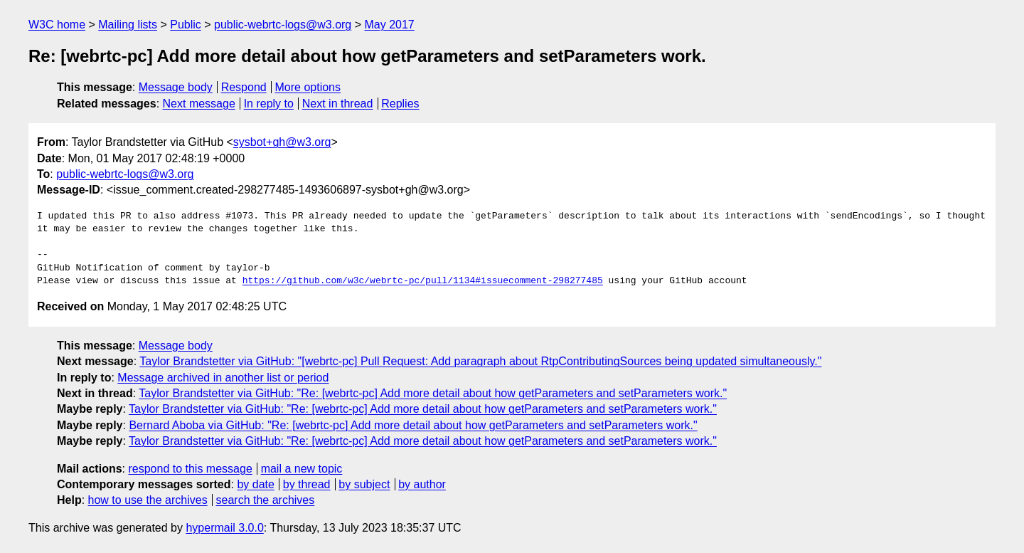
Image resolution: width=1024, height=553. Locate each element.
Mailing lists (127, 25)
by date (255, 484)
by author (422, 484)
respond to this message (190, 469)
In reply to (269, 104)
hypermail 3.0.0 (224, 528)
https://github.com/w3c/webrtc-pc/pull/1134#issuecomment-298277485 (422, 281)
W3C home (56, 25)
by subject (364, 484)
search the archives (265, 500)
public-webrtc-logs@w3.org (282, 25)
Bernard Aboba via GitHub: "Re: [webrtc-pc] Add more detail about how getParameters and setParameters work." (413, 425)
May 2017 (390, 25)
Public (185, 25)
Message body (176, 87)
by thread (307, 484)
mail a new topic (302, 469)
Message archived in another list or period (223, 378)
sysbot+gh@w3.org (282, 142)
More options (308, 87)
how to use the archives (148, 500)
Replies (400, 104)
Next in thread (337, 104)
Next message (199, 104)
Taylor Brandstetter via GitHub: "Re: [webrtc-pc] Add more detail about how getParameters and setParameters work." (433, 393)
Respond (244, 87)
